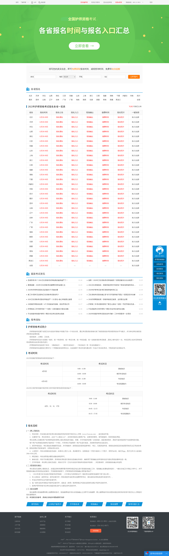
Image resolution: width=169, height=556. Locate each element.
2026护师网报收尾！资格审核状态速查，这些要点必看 (107, 299)
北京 (30, 96)
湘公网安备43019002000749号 (109, 546)
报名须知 (159, 278)
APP (33, 2)
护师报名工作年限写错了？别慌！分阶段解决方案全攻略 (48, 309)
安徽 (71, 96)
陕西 (84, 100)
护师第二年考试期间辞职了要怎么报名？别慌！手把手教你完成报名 (112, 304)
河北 (44, 96)
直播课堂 (42, 525)
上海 (84, 96)
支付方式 (17, 528)
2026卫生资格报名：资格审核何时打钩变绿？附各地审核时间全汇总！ (112, 285)
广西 (71, 100)
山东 (77, 96)
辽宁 (50, 100)
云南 (44, 100)
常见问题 (68, 525)
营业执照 (68, 532)
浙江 (91, 96)
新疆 (98, 100)
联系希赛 (68, 528)
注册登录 (17, 521)
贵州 (37, 100)
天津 (37, 96)
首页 (17, 2)
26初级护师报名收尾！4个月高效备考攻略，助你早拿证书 (48, 304)
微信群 (41, 2)
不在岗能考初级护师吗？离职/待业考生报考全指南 (46, 314)
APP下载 (17, 525)
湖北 (57, 96)
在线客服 (95, 530)
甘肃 (91, 100)
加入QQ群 (135, 117)
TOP (159, 304)
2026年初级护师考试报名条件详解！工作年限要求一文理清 (109, 314)
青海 (104, 100)
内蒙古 (125, 96)
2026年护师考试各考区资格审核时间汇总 (103, 290)
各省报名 (159, 269)
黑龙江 (118, 100)
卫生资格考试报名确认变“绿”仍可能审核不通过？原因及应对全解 (111, 295)
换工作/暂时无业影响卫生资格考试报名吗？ (43, 295)
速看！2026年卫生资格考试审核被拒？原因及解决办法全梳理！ (111, 280)
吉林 (57, 100)
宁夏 (118, 96)
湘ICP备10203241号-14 (91, 546)
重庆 (30, 100)
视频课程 (42, 528)
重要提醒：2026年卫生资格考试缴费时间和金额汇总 (46, 285)
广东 (64, 100)
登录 (151, 2)
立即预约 (134, 77)
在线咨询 (159, 264)
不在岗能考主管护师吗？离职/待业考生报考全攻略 (106, 309)
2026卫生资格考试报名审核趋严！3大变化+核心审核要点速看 (50, 299)
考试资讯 (159, 273)
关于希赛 (68, 521)
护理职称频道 (160, 259)
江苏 (64, 96)
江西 (98, 96)
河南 (131, 96)
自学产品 (42, 521)
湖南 (111, 96)
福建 (104, 96)
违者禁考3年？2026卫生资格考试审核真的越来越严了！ (48, 280)
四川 (138, 96)
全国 (138, 100)
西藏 (111, 100)
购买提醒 (17, 532)
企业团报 (42, 532)
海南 (77, 100)
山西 (50, 96)
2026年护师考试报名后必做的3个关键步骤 (43, 290)
